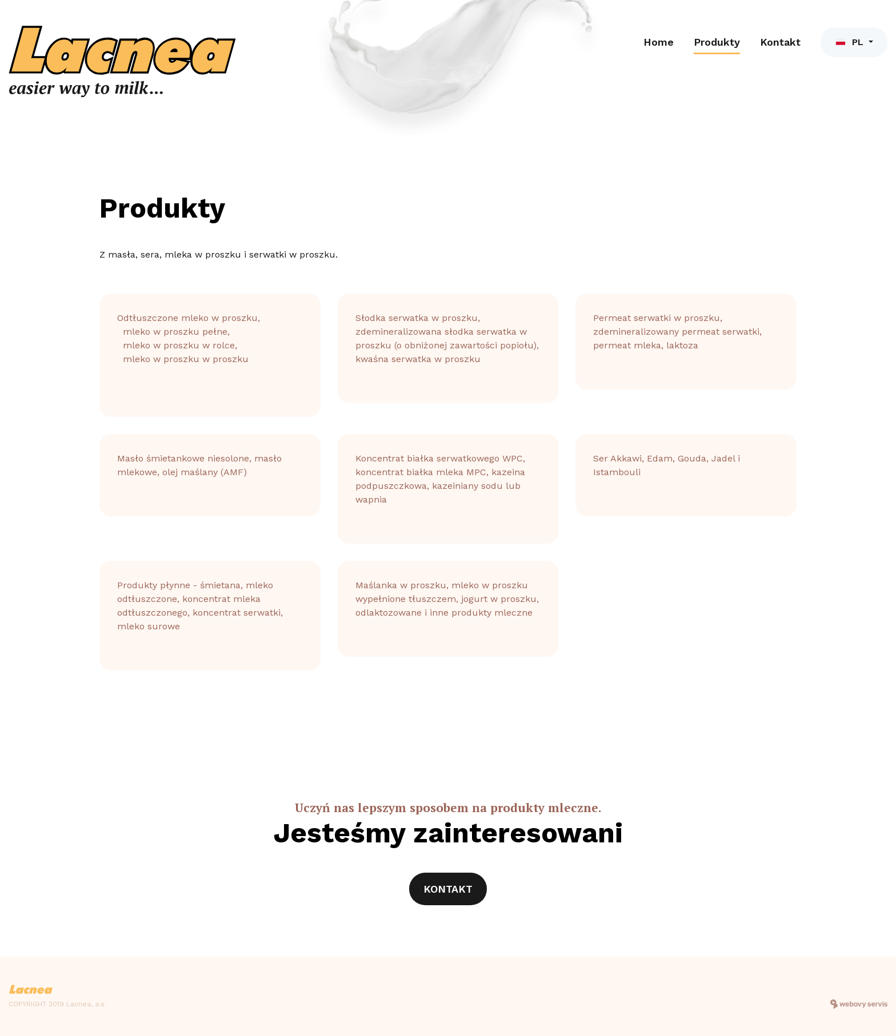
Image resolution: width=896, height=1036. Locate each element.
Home (658, 42)
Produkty (717, 42)
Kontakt (780, 42)
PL (850, 41)
